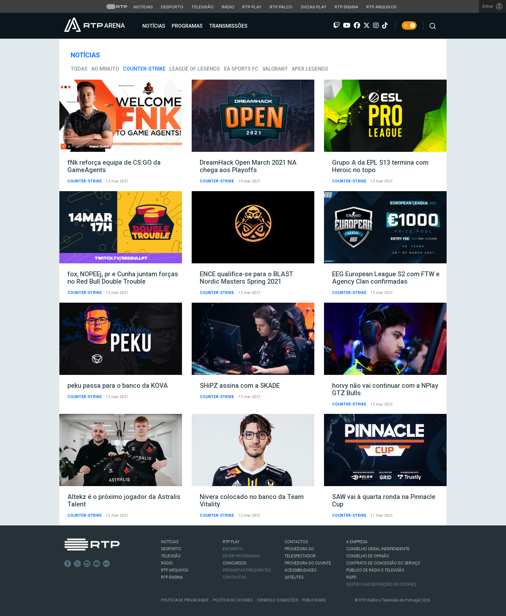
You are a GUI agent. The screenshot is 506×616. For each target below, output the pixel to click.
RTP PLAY (231, 542)
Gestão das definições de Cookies (381, 584)
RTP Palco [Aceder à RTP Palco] (281, 7)
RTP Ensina (172, 577)
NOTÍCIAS (169, 542)
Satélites (294, 577)
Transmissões (228, 26)
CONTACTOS (296, 542)
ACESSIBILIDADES (300, 570)
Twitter (77, 563)
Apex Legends (310, 69)
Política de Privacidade (185, 600)
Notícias (153, 26)
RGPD (351, 577)
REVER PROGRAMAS (241, 556)
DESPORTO (171, 549)
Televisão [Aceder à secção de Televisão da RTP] (202, 7)
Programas (186, 26)
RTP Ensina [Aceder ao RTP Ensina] (346, 7)
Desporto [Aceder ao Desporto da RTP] (172, 7)
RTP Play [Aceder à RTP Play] (252, 7)
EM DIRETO (233, 549)
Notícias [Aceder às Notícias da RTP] (143, 7)
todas (79, 69)
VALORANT (275, 69)
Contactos (234, 577)
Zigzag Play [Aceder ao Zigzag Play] (313, 7)
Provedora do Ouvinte (308, 563)
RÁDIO (167, 563)
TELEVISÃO (171, 556)
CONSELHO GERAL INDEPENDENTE (378, 549)
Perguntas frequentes (247, 570)
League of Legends (194, 69)
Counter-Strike (144, 69)
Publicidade (314, 600)
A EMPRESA (357, 542)
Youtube (96, 563)
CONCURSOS (234, 563)
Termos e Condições (277, 600)
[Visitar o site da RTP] (116, 6)
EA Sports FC (241, 69)
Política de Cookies (232, 600)
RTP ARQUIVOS (174, 570)
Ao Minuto (105, 69)
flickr (106, 563)
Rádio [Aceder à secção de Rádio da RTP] (228, 7)
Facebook (67, 563)
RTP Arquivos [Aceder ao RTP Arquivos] (381, 7)
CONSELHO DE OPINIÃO (367, 556)
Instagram (87, 563)
